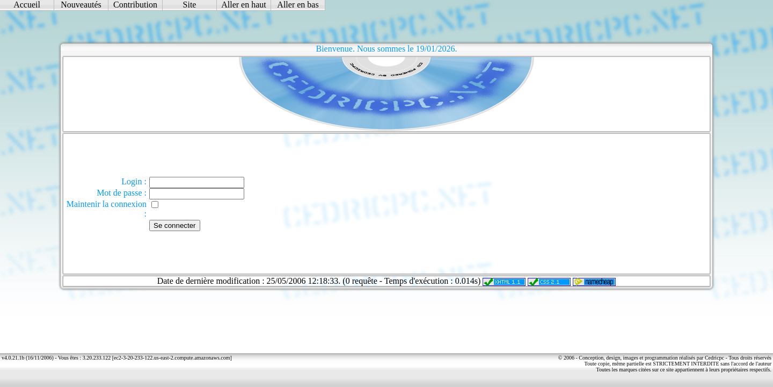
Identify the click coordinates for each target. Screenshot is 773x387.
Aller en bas (297, 4)
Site (189, 4)
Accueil (26, 4)
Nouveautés (81, 4)
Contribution (135, 4)
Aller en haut (243, 4)
